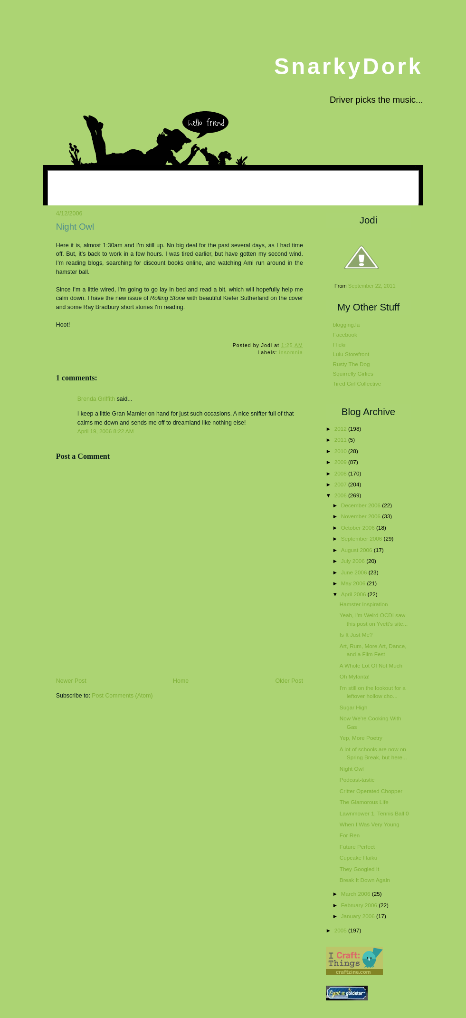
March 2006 (356, 894)
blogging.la (346, 324)
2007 (341, 484)
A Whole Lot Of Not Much (371, 665)
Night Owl (75, 227)
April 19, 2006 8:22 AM (105, 431)
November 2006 (361, 516)
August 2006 (357, 550)
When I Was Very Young (369, 824)
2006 (341, 495)
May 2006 (354, 583)
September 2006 (362, 538)
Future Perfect (357, 846)
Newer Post (71, 681)
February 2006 (360, 905)
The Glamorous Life (364, 802)
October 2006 (358, 527)
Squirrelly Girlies (353, 373)
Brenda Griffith (96, 399)
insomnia (291, 352)
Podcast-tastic (357, 779)
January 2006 (358, 916)
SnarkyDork (348, 66)
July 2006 (353, 561)
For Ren (350, 835)
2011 (341, 439)
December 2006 (361, 505)
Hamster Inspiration (364, 604)
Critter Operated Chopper (371, 791)
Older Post (289, 681)
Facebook (345, 334)
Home (181, 681)
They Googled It (359, 869)
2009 (341, 462)
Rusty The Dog (351, 364)
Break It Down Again (365, 880)
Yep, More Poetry (361, 738)
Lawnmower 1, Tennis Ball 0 (374, 813)
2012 (341, 429)
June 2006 (355, 572)
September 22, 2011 (372, 286)
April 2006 (354, 594)
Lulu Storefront (351, 354)
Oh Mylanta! (355, 676)
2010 (341, 451)
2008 (341, 473)
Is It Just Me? (356, 634)
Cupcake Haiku (358, 857)
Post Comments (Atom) (122, 695)
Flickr (339, 344)
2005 (341, 930)
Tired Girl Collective (357, 383)
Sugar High (354, 707)
